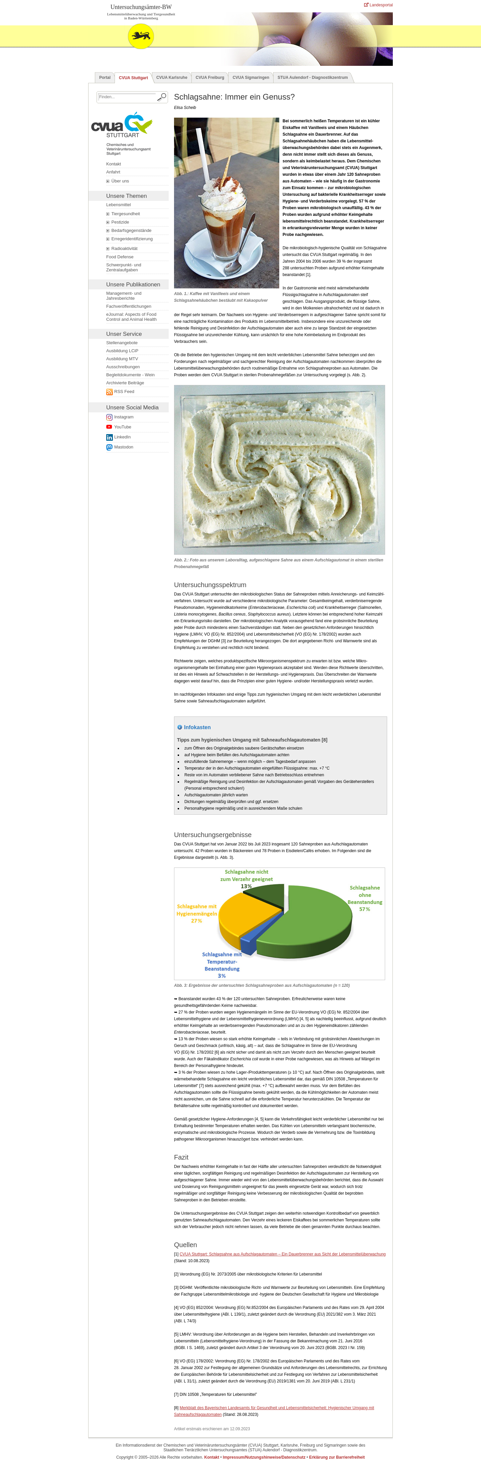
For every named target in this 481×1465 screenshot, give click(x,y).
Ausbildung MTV (122, 358)
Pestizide (117, 222)
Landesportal (378, 5)
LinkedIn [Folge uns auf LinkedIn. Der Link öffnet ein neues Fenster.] (122, 436)
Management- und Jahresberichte (124, 296)
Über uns (117, 181)
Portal (105, 77)
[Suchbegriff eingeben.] (127, 97)
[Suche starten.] (162, 97)
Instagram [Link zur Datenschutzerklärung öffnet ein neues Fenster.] (124, 416)
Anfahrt (113, 171)
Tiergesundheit (123, 214)
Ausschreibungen (123, 366)
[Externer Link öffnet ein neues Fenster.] (135, 391)
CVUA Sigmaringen (250, 77)
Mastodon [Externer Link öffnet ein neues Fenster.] (123, 446)
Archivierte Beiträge (125, 382)
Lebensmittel (118, 204)
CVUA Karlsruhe (171, 77)
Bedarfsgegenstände (129, 230)
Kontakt (113, 163)
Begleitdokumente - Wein (130, 374)
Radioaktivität (122, 248)
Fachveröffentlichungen (128, 306)
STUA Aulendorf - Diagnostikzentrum (313, 77)
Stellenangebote (122, 342)
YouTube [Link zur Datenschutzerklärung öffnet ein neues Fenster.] (122, 426)
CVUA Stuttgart (133, 78)
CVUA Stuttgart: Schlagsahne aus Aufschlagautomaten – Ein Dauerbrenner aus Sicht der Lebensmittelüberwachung (283, 1254)
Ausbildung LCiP (122, 350)
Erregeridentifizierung (129, 239)
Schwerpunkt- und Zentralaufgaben (123, 267)
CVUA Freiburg (210, 77)
